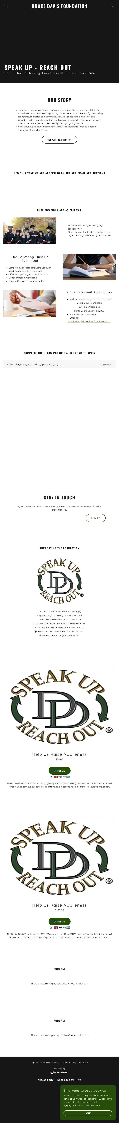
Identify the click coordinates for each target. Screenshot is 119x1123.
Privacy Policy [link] (46, 1079)
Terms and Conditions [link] (69, 1079)
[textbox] (47, 518)
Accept (87, 1113)
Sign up (95, 517)
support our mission (59, 139)
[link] (59, 7)
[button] (11, 6)
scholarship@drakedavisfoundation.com (89, 321)
